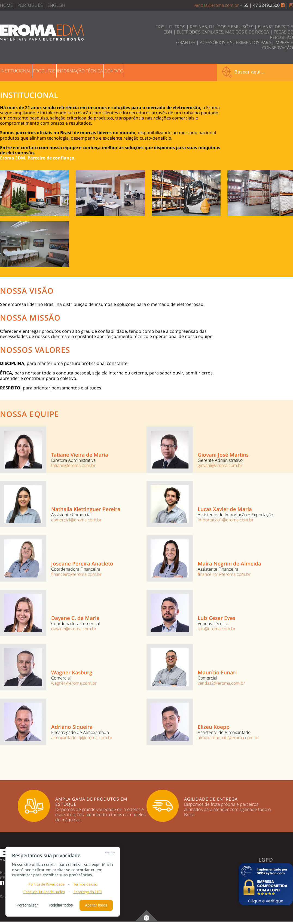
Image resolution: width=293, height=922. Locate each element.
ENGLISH (56, 5)
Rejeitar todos (61, 905)
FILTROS (177, 27)
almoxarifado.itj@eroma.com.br (81, 737)
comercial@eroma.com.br (76, 520)
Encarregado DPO (88, 891)
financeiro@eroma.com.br (76, 574)
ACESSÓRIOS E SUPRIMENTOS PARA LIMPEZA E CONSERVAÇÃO (246, 45)
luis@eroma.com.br (217, 629)
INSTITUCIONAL (20, 72)
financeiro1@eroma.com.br (224, 574)
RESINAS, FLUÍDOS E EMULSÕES (221, 27)
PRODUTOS (59, 72)
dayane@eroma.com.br (73, 629)
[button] (266, 884)
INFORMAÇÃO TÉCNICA (105, 72)
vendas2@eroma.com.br (221, 683)
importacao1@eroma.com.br (226, 520)
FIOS (159, 27)
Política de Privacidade (46, 884)
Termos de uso (85, 884)
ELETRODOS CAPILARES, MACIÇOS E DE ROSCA (223, 32)
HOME (6, 5)
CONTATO (148, 72)
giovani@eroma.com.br (220, 465)
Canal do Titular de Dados (44, 891)
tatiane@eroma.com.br (73, 465)
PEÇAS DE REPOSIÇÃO (281, 34)
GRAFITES (185, 42)
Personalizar (27, 905)
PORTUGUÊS (30, 5)
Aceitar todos (96, 905)
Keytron (110, 852)
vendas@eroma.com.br (216, 5)
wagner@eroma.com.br (74, 683)
